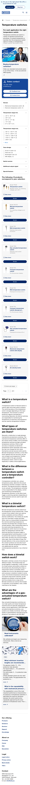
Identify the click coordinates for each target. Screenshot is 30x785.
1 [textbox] (8, 381)
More (6, 133)
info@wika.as (7, 77)
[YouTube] (3, 776)
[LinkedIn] (10, 776)
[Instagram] (7, 776)
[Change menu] (26, 2)
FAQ (5, 647)
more (5, 672)
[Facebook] (13, 776)
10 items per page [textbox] (9, 376)
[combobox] (10, 376)
